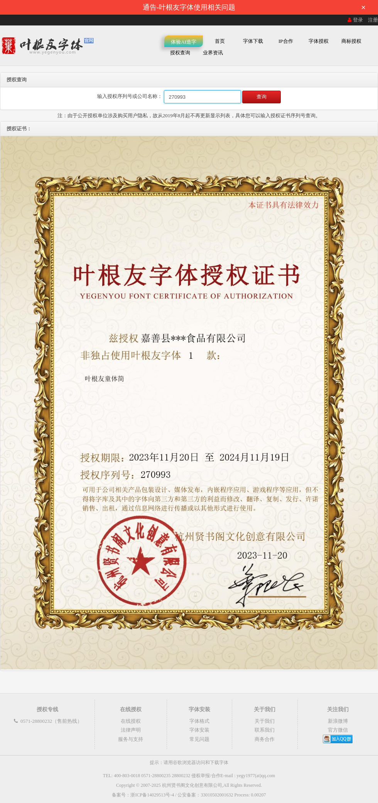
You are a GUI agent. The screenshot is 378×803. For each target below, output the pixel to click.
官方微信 (338, 730)
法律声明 (131, 730)
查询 (261, 97)
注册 (373, 20)
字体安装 (199, 730)
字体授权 (319, 41)
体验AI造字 (183, 42)
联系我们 (265, 730)
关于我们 (265, 721)
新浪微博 (338, 721)
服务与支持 (130, 739)
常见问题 (199, 739)
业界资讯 (213, 53)
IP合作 (285, 41)
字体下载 (253, 41)
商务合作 (265, 739)
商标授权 (351, 41)
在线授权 (131, 721)
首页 (220, 41)
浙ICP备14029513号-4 (152, 795)
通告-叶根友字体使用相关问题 (256, 7)
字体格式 (199, 721)
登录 (354, 20)
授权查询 (180, 53)
